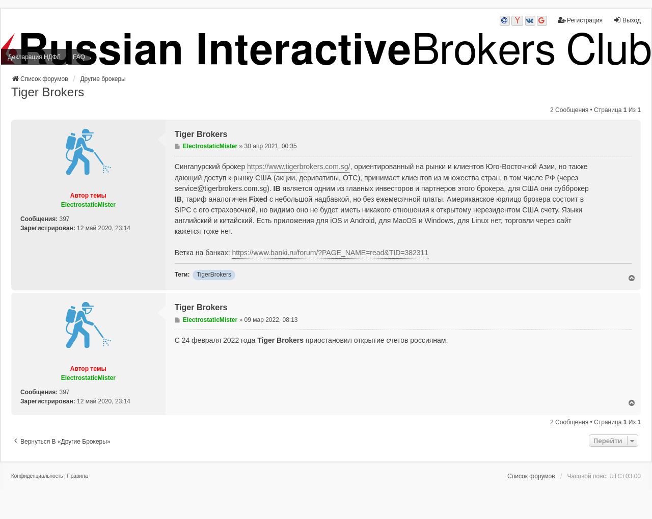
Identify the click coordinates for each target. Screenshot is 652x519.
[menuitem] (37, 476)
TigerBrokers (214, 274)
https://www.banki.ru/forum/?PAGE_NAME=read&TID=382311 (330, 253)
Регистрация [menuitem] (580, 20)
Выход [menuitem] (627, 20)
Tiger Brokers (47, 92)
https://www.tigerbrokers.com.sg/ (298, 166)
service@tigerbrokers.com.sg (221, 188)
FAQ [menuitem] (79, 57)
